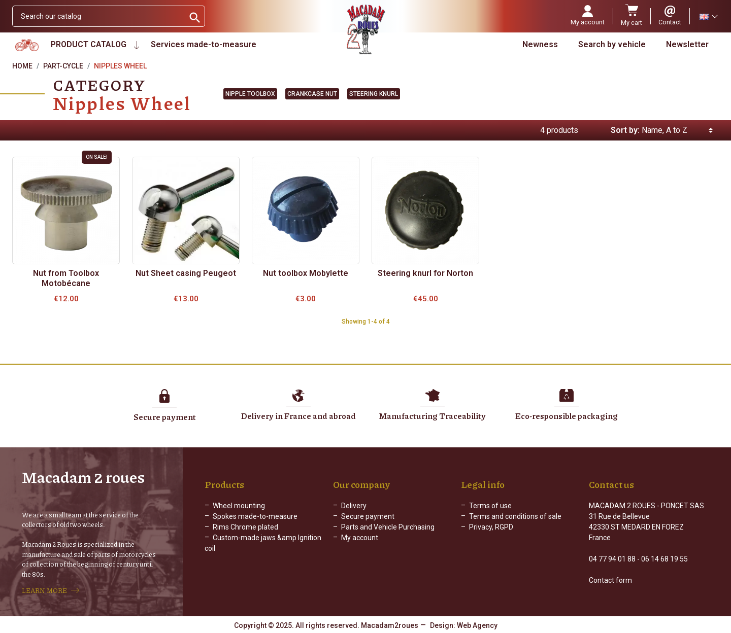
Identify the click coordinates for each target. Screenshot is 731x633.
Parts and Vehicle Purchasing (388, 527)
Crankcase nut (312, 93)
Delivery (354, 506)
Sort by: (625, 130)
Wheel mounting (239, 506)
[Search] (98, 16)
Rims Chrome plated (245, 527)
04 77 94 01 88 (612, 559)
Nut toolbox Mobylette (305, 273)
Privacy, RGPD (491, 527)
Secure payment (367, 516)
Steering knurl (373, 93)
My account (359, 538)
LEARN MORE (44, 590)
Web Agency (477, 625)
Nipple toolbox (250, 93)
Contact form (610, 580)
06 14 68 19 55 (664, 559)
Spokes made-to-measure (255, 516)
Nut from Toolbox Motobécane (66, 278)
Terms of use (490, 506)
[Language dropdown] (708, 16)
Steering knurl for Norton (425, 273)
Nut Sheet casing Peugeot (186, 273)
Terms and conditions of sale (515, 516)
